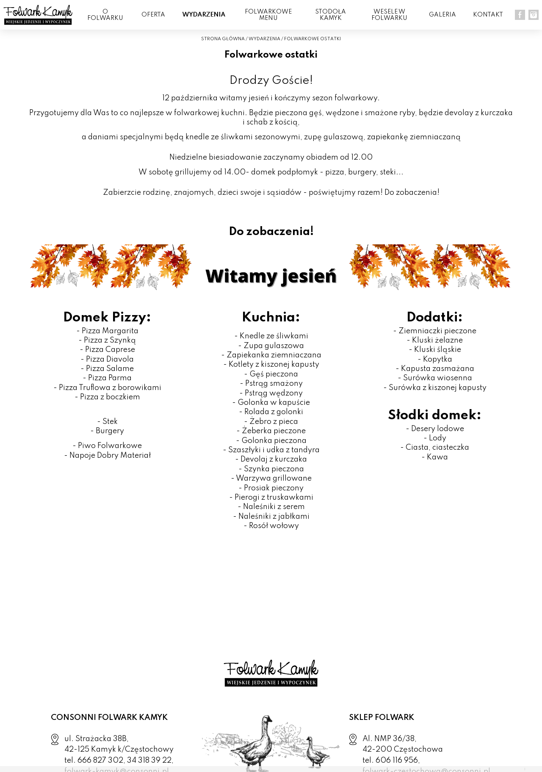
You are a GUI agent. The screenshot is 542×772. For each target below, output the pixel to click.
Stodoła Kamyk (330, 15)
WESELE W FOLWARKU (389, 15)
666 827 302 (100, 760)
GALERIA (442, 15)
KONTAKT (488, 15)
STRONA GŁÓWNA (223, 39)
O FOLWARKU (105, 15)
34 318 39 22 (149, 760)
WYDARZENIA (203, 15)
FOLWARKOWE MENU (268, 15)
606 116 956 (397, 760)
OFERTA (153, 15)
